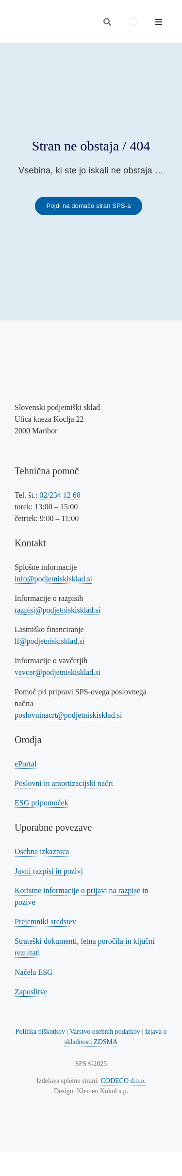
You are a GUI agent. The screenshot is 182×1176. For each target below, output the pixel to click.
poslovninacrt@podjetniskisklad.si (68, 715)
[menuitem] (133, 22)
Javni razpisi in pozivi (49, 871)
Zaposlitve (31, 992)
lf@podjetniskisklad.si (49, 641)
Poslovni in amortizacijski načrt (64, 783)
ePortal (25, 764)
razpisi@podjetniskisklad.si (57, 610)
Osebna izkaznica (42, 851)
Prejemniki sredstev (45, 921)
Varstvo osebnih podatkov (104, 1031)
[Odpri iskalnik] (107, 22)
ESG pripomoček (41, 803)
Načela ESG (34, 972)
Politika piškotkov (40, 1031)
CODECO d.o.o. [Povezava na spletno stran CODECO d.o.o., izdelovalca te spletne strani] (123, 1080)
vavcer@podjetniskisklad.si (57, 672)
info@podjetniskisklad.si (53, 579)
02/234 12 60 (59, 495)
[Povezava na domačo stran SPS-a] (88, 206)
